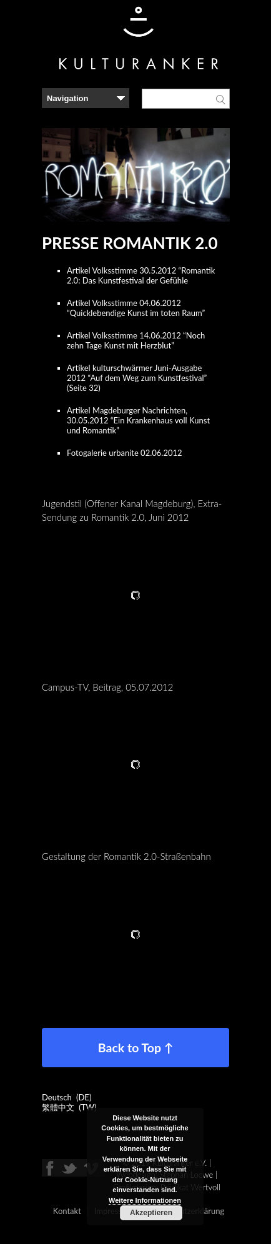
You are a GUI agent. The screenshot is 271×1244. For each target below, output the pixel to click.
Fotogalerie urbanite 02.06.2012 (124, 453)
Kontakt (67, 1211)
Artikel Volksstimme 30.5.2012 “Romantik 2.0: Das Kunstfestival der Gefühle (141, 275)
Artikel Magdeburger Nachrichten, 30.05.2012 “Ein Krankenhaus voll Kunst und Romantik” (138, 420)
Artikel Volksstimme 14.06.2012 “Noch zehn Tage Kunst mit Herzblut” (136, 340)
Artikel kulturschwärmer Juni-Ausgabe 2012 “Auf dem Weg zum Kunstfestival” (137, 373)
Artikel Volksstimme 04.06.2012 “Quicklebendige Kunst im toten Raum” (136, 308)
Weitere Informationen (145, 1200)
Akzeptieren (151, 1212)
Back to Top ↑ (136, 1047)
